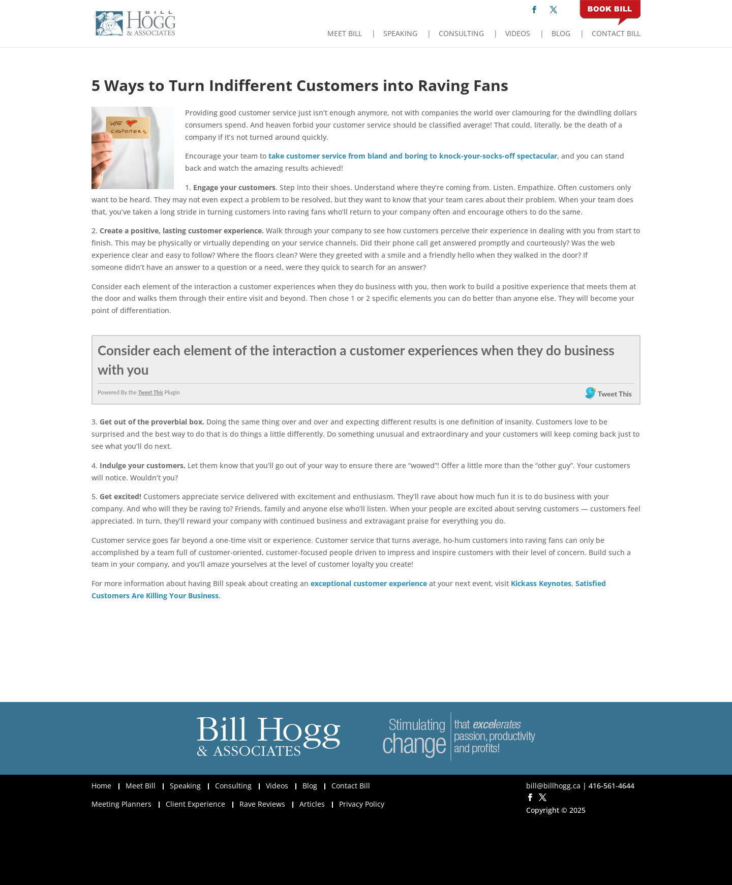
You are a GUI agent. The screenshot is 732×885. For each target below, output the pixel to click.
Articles (312, 804)
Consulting (461, 34)
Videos (517, 34)
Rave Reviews (262, 804)
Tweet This (150, 392)
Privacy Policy (361, 804)
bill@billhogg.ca (553, 785)
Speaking (400, 34)
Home (101, 785)
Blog (561, 34)
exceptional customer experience (369, 583)
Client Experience (195, 804)
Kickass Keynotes (541, 583)
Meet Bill (344, 34)
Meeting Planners (121, 804)
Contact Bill (616, 34)
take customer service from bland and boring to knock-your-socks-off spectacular (412, 156)
